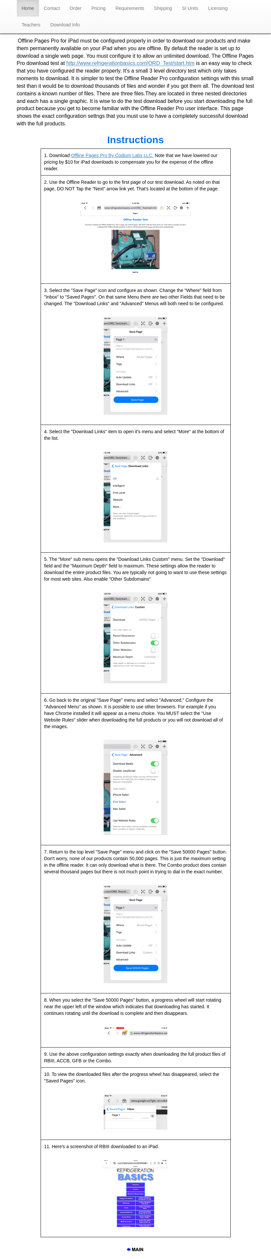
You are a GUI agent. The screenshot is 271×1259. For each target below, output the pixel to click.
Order (76, 8)
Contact (52, 8)
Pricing (98, 8)
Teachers (31, 24)
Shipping (163, 8)
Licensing (217, 8)
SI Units (190, 8)
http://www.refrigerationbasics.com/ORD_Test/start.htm (130, 63)
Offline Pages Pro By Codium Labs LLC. (112, 155)
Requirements (130, 8)
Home (30, 8)
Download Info (65, 24)
